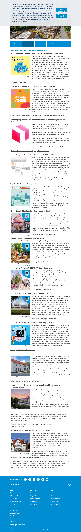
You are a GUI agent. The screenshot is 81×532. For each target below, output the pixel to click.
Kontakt (32, 490)
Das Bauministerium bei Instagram (29, 476)
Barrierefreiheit (55, 499)
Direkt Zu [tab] (15, 482)
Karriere (64, 44)
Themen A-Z (54, 493)
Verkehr (40, 44)
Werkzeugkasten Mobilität (17, 522)
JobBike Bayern (14, 519)
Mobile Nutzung (55, 501)
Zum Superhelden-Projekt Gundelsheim (44, 319)
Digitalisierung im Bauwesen (18, 513)
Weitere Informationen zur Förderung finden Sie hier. (26, 381)
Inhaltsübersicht (55, 496)
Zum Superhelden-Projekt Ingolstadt (42, 262)
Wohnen (16, 44)
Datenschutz (24, 529)
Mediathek (13, 501)
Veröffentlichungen (15, 499)
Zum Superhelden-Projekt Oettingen (44, 234)
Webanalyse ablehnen (61, 15)
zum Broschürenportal (19, 426)
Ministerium (52, 44)
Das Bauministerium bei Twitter (34, 476)
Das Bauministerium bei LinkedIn (38, 476)
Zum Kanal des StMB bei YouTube (47, 476)
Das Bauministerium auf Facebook (25, 476)
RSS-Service (34, 501)
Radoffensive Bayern (16, 516)
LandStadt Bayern (15, 510)
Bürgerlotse (33, 493)
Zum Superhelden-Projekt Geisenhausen (22, 350)
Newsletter (33, 499)
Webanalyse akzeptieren (61, 10)
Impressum (14, 529)
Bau (28, 44)
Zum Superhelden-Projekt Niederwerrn (43, 289)
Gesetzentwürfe (35, 496)
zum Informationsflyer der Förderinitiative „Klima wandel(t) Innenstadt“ (31, 424)
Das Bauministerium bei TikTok (42, 476)
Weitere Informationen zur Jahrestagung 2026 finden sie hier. (30, 151)
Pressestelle (13, 490)
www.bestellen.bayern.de (20, 457)
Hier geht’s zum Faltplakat (18, 82)
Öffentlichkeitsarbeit (16, 493)
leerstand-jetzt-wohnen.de (56, 115)
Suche (52, 490)
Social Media (14, 496)
